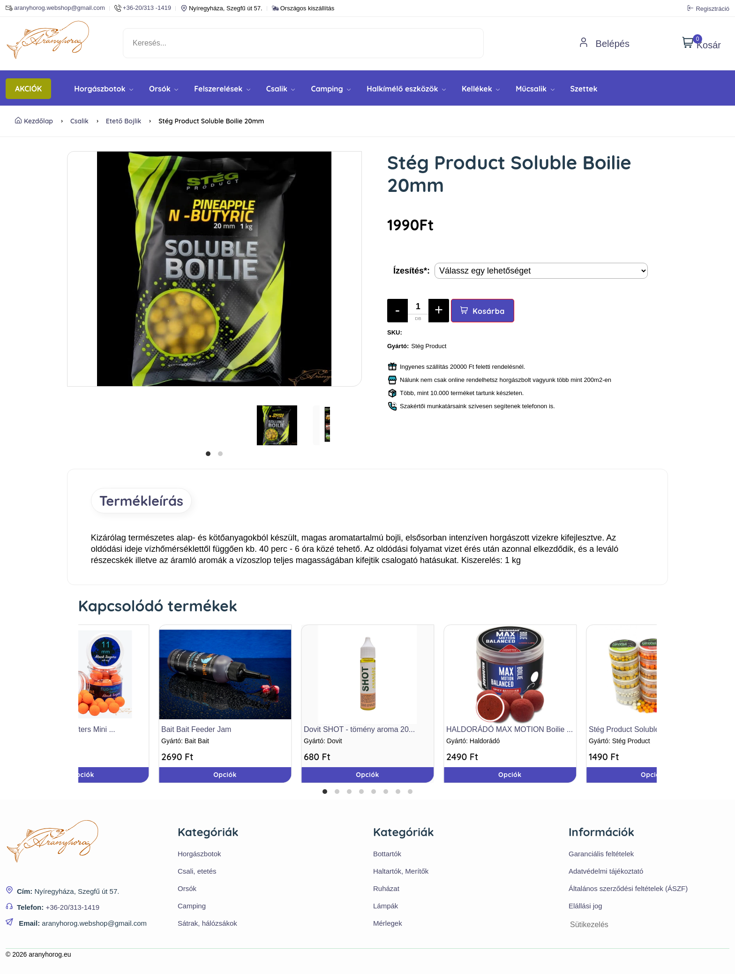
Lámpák (385, 907)
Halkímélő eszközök (406, 88)
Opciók (367, 776)
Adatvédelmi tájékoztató (606, 872)
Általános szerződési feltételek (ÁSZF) (628, 889)
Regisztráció (708, 8)
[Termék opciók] (541, 271)
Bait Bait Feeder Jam (196, 731)
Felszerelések (222, 88)
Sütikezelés (589, 925)
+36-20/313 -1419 (142, 8)
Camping (331, 88)
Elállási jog (585, 907)
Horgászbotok (103, 88)
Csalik (280, 88)
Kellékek (481, 88)
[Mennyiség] (418, 310)
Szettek (584, 88)
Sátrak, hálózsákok (207, 924)
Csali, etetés (197, 872)
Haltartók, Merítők (400, 872)
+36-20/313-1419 (72, 908)
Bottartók (387, 855)
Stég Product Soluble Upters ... (640, 731)
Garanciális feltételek (601, 855)
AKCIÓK (28, 88)
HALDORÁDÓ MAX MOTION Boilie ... (509, 731)
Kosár (701, 43)
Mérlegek (387, 924)
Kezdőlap (34, 121)
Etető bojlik (124, 121)
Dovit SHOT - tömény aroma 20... (359, 731)
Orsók (163, 88)
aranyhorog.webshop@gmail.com (55, 8)
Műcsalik (535, 88)
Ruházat (386, 889)
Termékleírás (145, 501)
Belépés (604, 43)
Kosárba (483, 311)
